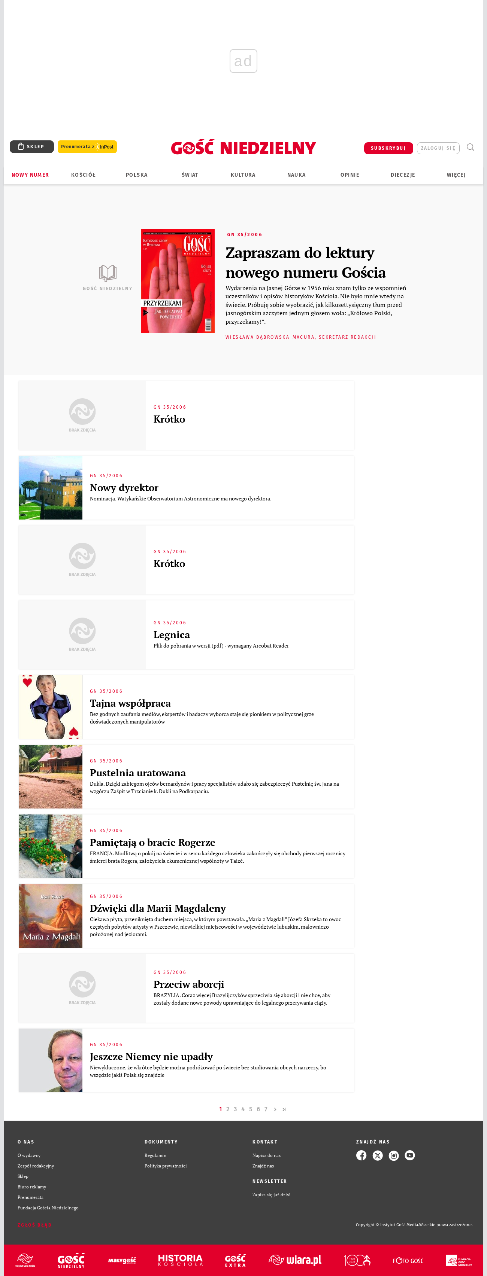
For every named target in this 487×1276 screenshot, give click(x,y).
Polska (137, 175)
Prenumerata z (87, 147)
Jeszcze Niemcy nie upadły (151, 1056)
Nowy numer (30, 175)
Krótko (169, 418)
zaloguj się (438, 148)
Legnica (172, 634)
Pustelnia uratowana (138, 772)
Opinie (350, 175)
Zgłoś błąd (35, 1225)
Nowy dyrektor (124, 487)
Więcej (456, 175)
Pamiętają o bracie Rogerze (152, 842)
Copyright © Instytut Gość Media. (387, 1224)
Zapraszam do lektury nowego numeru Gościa (306, 262)
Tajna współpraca (130, 703)
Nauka (296, 175)
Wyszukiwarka (470, 147)
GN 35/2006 (245, 234)
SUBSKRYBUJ (388, 148)
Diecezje (403, 175)
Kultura (243, 175)
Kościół (83, 175)
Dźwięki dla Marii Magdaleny (158, 908)
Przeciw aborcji (189, 984)
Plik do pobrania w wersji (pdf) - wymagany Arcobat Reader (222, 645)
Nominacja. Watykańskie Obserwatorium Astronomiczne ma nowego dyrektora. (181, 498)
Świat (190, 175)
